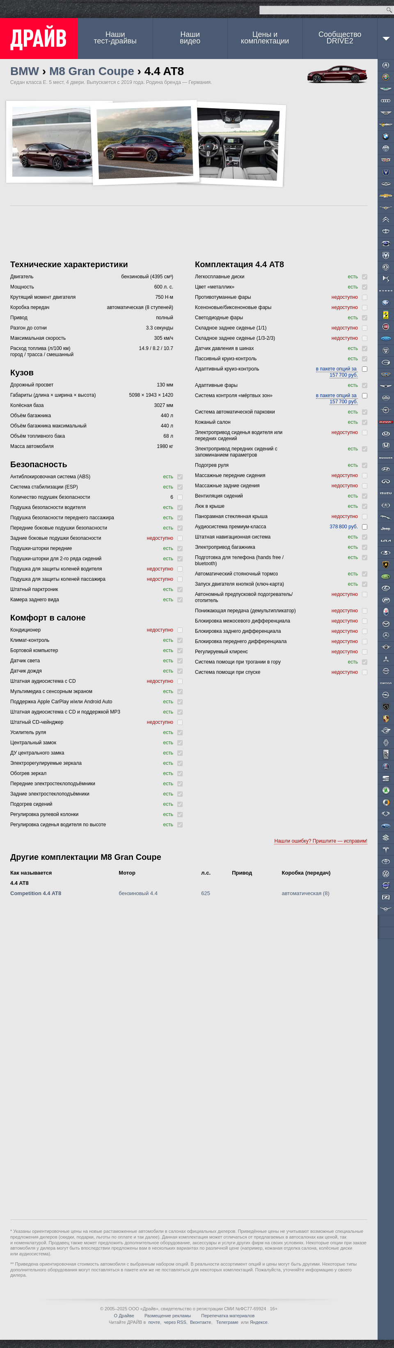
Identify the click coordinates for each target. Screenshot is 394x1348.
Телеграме (226, 1322)
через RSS (175, 1322)
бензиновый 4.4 (138, 893)
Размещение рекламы (167, 1315)
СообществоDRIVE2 (340, 37)
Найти (389, 10)
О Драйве (124, 1315)
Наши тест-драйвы (115, 37)
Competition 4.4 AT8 (35, 893)
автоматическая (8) (306, 893)
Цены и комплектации (265, 37)
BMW (24, 71)
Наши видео (190, 37)
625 (205, 893)
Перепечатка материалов (227, 1315)
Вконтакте (200, 1322)
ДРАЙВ (39, 38)
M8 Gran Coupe (91, 71)
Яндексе (259, 1322)
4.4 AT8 (19, 883)
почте (154, 1322)
